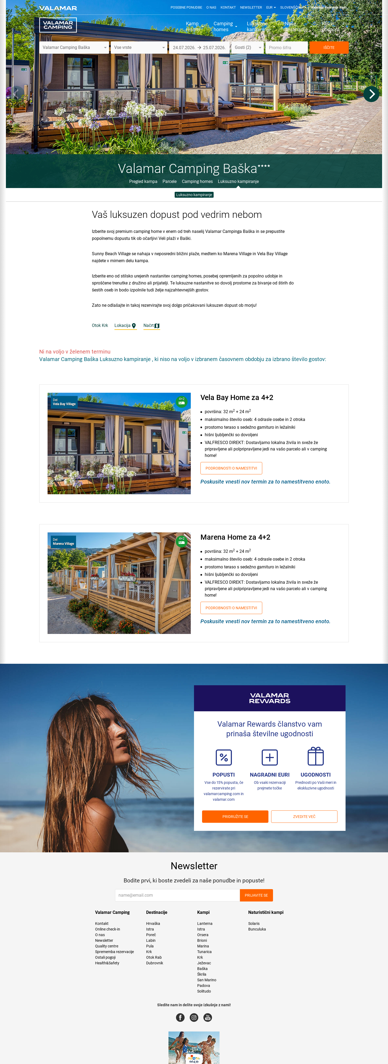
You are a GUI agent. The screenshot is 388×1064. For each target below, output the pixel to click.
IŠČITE (329, 47)
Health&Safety (107, 963)
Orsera (203, 935)
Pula (150, 946)
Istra (150, 929)
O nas (211, 7)
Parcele (170, 181)
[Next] (371, 94)
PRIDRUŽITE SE (235, 816)
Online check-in (107, 929)
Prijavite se (256, 895)
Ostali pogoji (105, 957)
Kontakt (228, 7)
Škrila (201, 974)
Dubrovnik (154, 963)
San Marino (206, 980)
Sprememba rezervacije (114, 952)
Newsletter (251, 7)
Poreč (151, 935)
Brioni (202, 940)
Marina (203, 946)
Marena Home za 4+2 (235, 537)
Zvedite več (304, 816)
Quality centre (106, 946)
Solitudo (204, 991)
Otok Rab (154, 957)
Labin (151, 940)
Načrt (151, 326)
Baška (202, 968)
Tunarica (204, 952)
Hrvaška (153, 923)
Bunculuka (257, 929)
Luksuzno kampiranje (238, 181)
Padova (203, 985)
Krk (149, 952)
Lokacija (125, 326)
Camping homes (197, 181)
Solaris (254, 923)
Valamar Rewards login (329, 7)
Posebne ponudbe (186, 7)
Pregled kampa (143, 181)
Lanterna (205, 923)
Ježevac (204, 963)
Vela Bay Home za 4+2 (236, 397)
